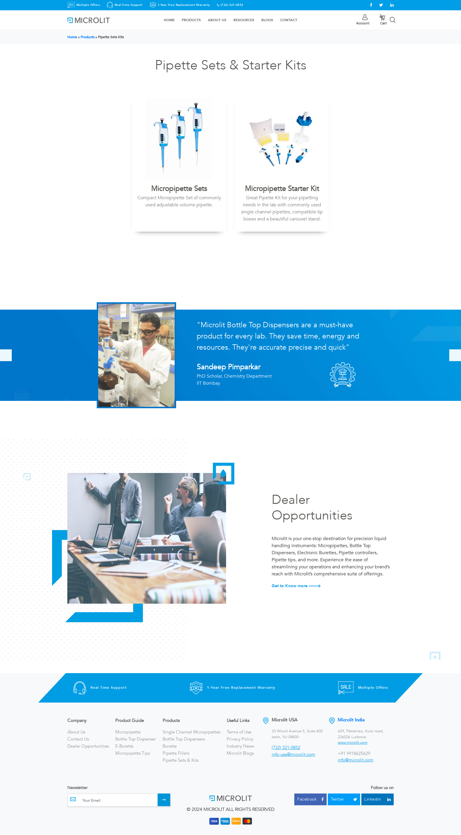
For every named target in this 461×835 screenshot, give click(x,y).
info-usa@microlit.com (293, 754)
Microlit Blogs (240, 753)
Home (169, 20)
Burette (170, 746)
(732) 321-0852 (232, 5)
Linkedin (377, 799)
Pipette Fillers (176, 753)
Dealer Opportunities (88, 746)
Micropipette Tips (132, 753)
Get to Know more (296, 586)
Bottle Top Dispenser (135, 739)
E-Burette (124, 746)
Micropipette (128, 732)
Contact (288, 20)
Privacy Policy (240, 739)
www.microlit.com (353, 742)
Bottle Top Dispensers (184, 739)
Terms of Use (239, 732)
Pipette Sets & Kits (180, 760)
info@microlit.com (355, 760)
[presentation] (6, 355)
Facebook (310, 799)
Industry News (240, 746)
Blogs (267, 20)
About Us (217, 20)
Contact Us (78, 739)
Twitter (344, 799)
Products (191, 20)
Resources (243, 20)
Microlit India (351, 720)
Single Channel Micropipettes (191, 732)
